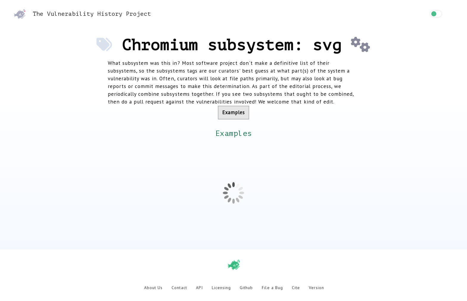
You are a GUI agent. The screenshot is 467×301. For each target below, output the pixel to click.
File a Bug (272, 287)
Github (246, 287)
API (199, 287)
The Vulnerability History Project (82, 14)
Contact (179, 287)
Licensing (221, 287)
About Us (153, 287)
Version (316, 287)
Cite (296, 287)
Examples (233, 112)
